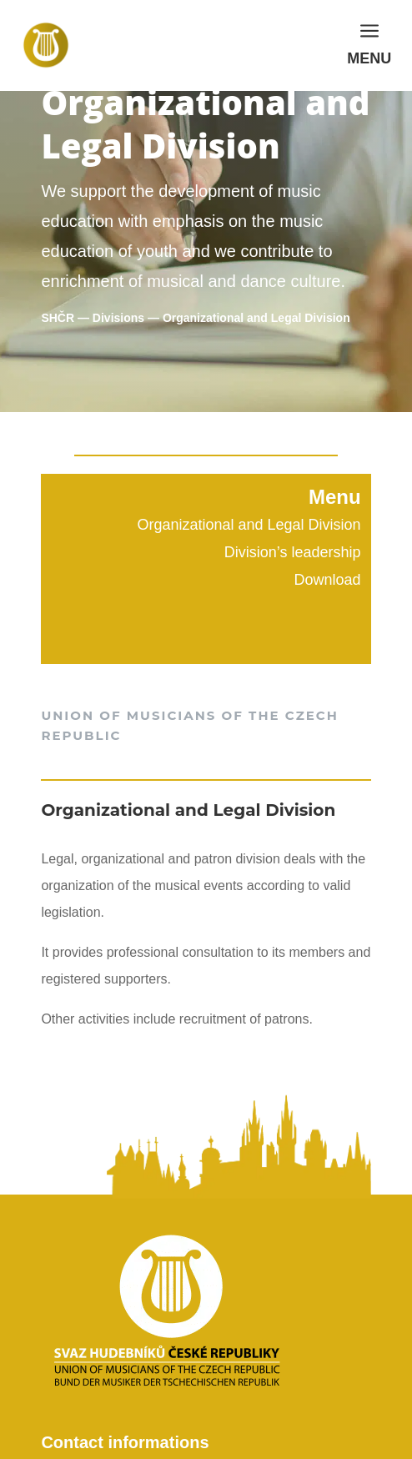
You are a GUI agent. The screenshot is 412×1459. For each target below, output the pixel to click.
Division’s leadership (292, 552)
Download (327, 579)
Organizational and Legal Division (248, 524)
